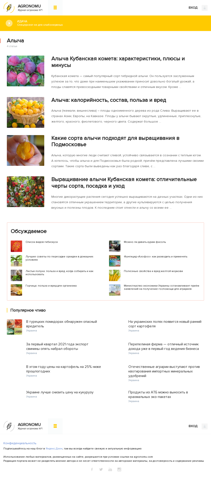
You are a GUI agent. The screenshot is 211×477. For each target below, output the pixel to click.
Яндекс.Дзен (54, 448)
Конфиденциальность (19, 443)
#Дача (110, 23)
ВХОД (198, 8)
